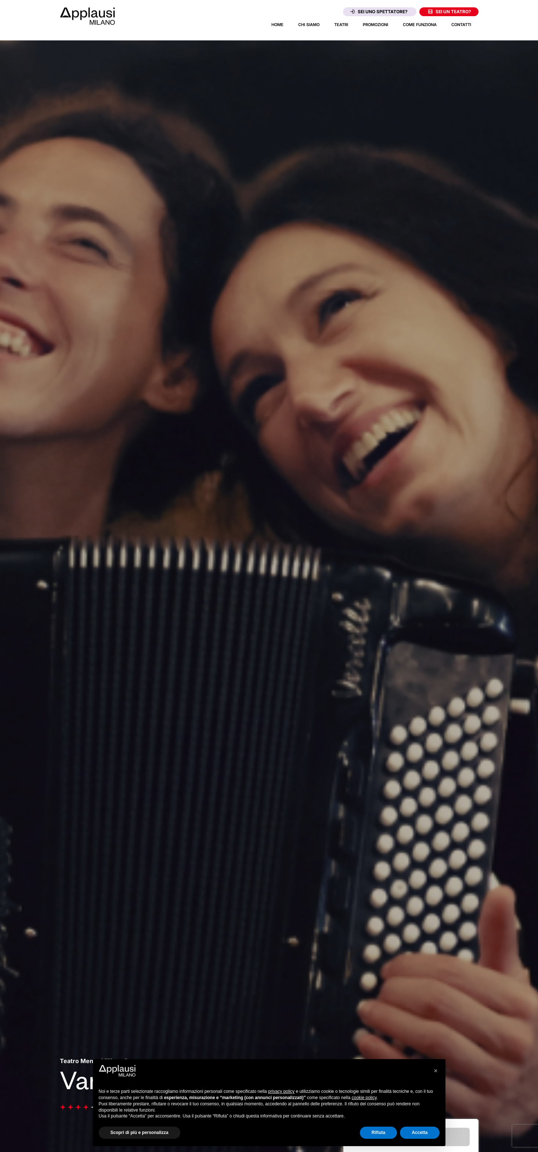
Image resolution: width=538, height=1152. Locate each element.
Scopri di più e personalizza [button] (140, 1132)
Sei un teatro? (449, 11)
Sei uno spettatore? (379, 11)
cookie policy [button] (363, 1097)
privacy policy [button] (281, 1091)
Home (277, 24)
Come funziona (420, 24)
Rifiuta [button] (378, 1132)
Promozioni (375, 24)
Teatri (341, 24)
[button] (436, 1071)
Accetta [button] (419, 1132)
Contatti (461, 24)
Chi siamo (308, 24)
